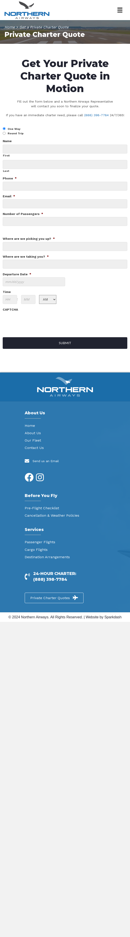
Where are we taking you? (26, 256)
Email (9, 196)
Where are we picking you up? (29, 238)
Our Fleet (33, 440)
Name (7, 141)
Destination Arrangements (47, 557)
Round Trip (16, 133)
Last (6, 171)
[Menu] (120, 10)
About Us (33, 433)
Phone (10, 178)
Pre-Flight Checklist (42, 508)
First (6, 155)
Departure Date (17, 274)
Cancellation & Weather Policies (52, 515)
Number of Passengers (23, 214)
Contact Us (34, 448)
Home (9, 27)
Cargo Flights (36, 549)
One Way (14, 129)
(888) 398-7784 (96, 115)
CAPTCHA (10, 309)
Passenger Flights (40, 542)
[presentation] (37, 321)
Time (7, 292)
